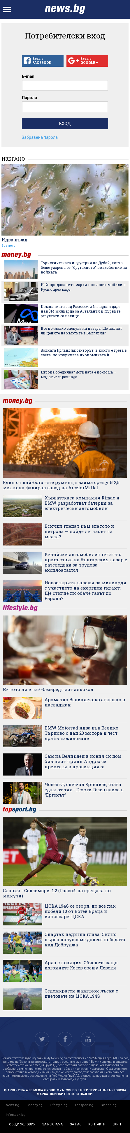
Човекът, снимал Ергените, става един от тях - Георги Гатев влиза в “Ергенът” (84, 789)
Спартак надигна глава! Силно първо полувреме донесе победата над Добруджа (85, 939)
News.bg (12, 1105)
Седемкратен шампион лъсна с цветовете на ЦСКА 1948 (81, 993)
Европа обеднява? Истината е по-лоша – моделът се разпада (78, 374)
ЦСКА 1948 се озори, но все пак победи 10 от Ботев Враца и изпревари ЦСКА (80, 911)
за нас (75, 1124)
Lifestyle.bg (59, 1105)
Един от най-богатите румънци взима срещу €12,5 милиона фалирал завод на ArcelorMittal (61, 484)
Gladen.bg (109, 1105)
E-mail (28, 76)
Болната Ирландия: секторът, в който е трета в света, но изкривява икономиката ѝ (84, 352)
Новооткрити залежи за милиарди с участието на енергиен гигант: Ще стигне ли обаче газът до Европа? (86, 590)
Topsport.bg (84, 1105)
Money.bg (35, 1105)
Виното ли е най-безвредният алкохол (48, 689)
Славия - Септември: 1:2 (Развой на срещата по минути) (57, 893)
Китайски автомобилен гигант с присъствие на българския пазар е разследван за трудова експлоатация (86, 562)
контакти (97, 1124)
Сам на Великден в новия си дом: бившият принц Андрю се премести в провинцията (83, 761)
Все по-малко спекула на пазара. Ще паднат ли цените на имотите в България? (81, 330)
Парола (29, 97)
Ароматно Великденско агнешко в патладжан (85, 702)
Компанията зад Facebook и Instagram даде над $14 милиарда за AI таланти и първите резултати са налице (80, 311)
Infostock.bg (15, 1115)
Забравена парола (40, 137)
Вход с (43, 61)
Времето (8, 246)
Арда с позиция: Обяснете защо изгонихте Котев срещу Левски (81, 965)
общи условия (22, 1124)
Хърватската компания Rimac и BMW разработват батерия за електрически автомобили (82, 503)
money (19, 255)
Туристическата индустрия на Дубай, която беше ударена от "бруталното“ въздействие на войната (84, 267)
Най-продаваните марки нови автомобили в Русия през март (83, 287)
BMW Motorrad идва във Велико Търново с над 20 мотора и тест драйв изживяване (81, 733)
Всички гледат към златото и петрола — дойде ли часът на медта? (79, 531)
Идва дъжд (14, 240)
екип (117, 1124)
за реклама (52, 1124)
